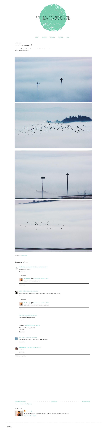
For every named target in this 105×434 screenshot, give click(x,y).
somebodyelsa (22, 347)
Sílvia (20, 291)
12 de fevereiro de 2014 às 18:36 (39, 267)
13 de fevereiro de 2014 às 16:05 (40, 302)
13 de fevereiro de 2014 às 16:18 (29, 315)
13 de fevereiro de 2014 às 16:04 (40, 278)
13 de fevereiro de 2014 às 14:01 (30, 291)
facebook (44, 37)
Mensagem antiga (86, 401)
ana (20, 337)
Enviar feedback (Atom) (26, 404)
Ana (20, 315)
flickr (68, 37)
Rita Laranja (27, 278)
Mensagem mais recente (20, 401)
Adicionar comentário (20, 356)
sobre (36, 37)
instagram (52, 37)
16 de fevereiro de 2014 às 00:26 (31, 325)
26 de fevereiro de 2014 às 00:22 (29, 337)
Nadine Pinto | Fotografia (25, 267)
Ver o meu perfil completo (30, 415)
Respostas (23, 275)
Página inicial (54, 401)
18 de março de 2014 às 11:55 (34, 347)
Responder (21, 271)
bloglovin (60, 37)
